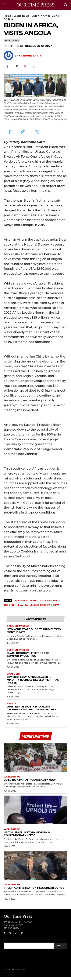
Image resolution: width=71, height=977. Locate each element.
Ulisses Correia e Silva (44, 605)
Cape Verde (21, 600)
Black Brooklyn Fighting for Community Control (28, 654)
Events (11, 703)
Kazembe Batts (30, 55)
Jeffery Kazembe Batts (45, 600)
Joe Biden (10, 605)
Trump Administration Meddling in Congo (34, 887)
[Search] (60, 946)
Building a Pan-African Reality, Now (30, 779)
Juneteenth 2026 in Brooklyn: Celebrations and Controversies (31, 708)
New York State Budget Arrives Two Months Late (34, 631)
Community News (18, 626)
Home (7, 15)
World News (21, 15)
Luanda (23, 605)
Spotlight (14, 674)
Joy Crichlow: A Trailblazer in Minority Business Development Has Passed (33, 679)
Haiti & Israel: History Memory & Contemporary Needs (27, 834)
